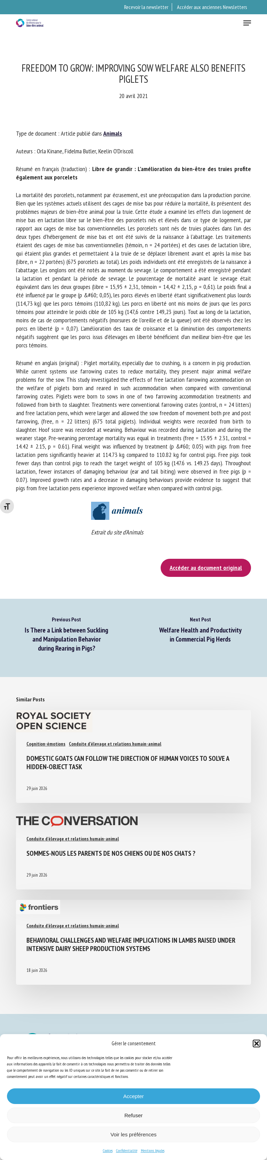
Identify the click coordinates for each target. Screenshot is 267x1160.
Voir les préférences (134, 1134)
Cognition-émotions (45, 744)
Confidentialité (126, 1150)
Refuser (133, 1115)
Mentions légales (152, 1150)
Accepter (133, 1096)
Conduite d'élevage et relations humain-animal (115, 744)
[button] (256, 1043)
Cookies (108, 1150)
